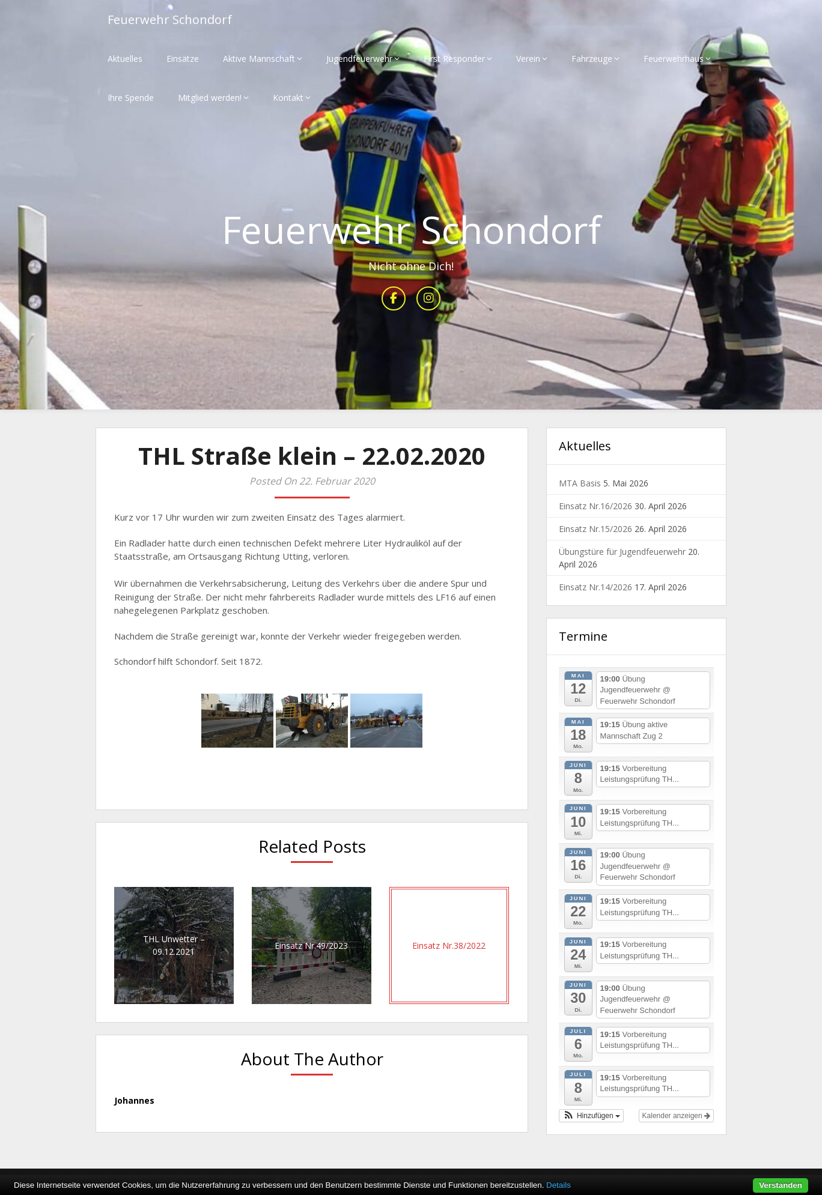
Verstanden (780, 1185)
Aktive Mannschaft (259, 58)
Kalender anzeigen (676, 1116)
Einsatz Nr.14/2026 (595, 587)
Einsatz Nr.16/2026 (595, 506)
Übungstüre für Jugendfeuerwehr (622, 551)
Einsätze (182, 58)
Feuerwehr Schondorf (170, 19)
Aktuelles (125, 58)
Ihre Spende (131, 97)
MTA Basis (580, 483)
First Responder (454, 58)
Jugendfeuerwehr (359, 58)
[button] (591, 1116)
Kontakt (288, 97)
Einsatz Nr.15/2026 (595, 528)
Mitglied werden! (210, 97)
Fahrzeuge (591, 58)
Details (558, 1185)
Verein (528, 58)
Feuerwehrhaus (674, 58)
